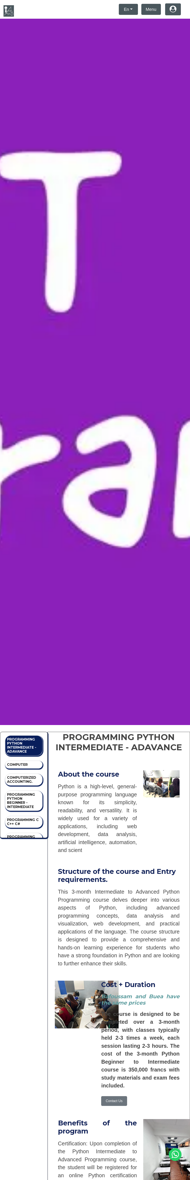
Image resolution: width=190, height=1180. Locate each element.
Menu (151, 9)
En (126, 9)
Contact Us (114, 1101)
